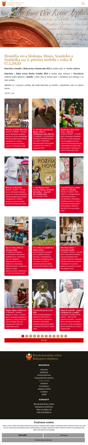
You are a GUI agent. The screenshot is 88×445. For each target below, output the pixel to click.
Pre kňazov (44, 386)
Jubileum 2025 (44, 389)
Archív (44, 340)
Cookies (44, 392)
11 (61, 336)
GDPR (44, 395)
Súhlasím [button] (22, 435)
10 (58, 336)
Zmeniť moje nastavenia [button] (43, 440)
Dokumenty (44, 381)
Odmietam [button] (64, 435)
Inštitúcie (44, 372)
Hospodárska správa (44, 378)
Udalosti (44, 383)
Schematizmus (44, 375)
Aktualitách (78, 73)
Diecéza (44, 370)
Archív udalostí (73, 68)
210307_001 (9, 93)
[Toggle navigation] (83, 3)
